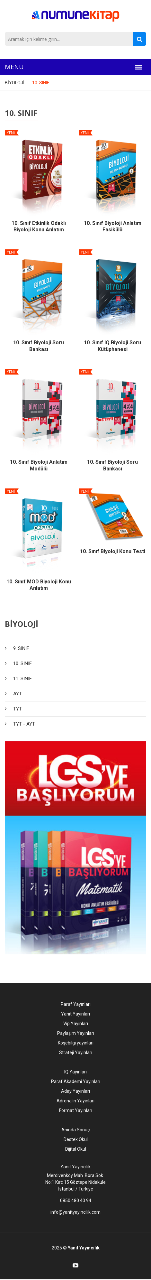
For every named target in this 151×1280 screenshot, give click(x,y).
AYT (17, 694)
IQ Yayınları (75, 1071)
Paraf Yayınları (76, 1004)
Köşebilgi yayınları (75, 1042)
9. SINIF (21, 648)
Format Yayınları (75, 1110)
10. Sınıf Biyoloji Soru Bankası (38, 345)
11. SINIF (22, 679)
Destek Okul (76, 1139)
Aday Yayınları (75, 1091)
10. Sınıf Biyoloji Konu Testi (112, 551)
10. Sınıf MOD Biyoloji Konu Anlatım (38, 585)
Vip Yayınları (75, 1023)
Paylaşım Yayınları (75, 1033)
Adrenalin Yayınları (75, 1100)
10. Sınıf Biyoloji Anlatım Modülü (38, 465)
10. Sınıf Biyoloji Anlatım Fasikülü (112, 226)
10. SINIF (40, 82)
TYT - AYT (24, 724)
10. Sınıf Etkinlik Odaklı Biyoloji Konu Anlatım (39, 226)
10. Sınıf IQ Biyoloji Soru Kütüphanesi (112, 345)
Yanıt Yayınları (75, 1013)
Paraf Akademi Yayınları (75, 1081)
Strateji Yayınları (75, 1052)
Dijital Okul (75, 1149)
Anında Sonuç (75, 1129)
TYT (17, 709)
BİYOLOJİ (14, 82)
